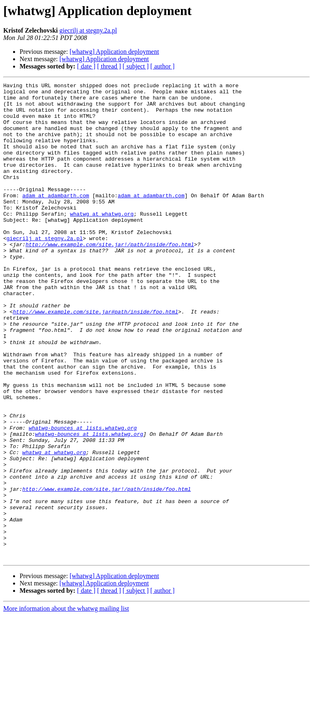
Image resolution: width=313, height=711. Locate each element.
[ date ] (86, 66)
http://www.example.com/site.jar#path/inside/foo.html (95, 358)
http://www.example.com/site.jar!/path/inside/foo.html (110, 277)
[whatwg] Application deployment (114, 51)
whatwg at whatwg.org (102, 240)
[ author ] (162, 66)
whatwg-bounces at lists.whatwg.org (83, 497)
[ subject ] (136, 66)
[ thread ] (109, 66)
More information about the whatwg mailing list (66, 703)
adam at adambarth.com (55, 218)
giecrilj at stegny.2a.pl (88, 30)
